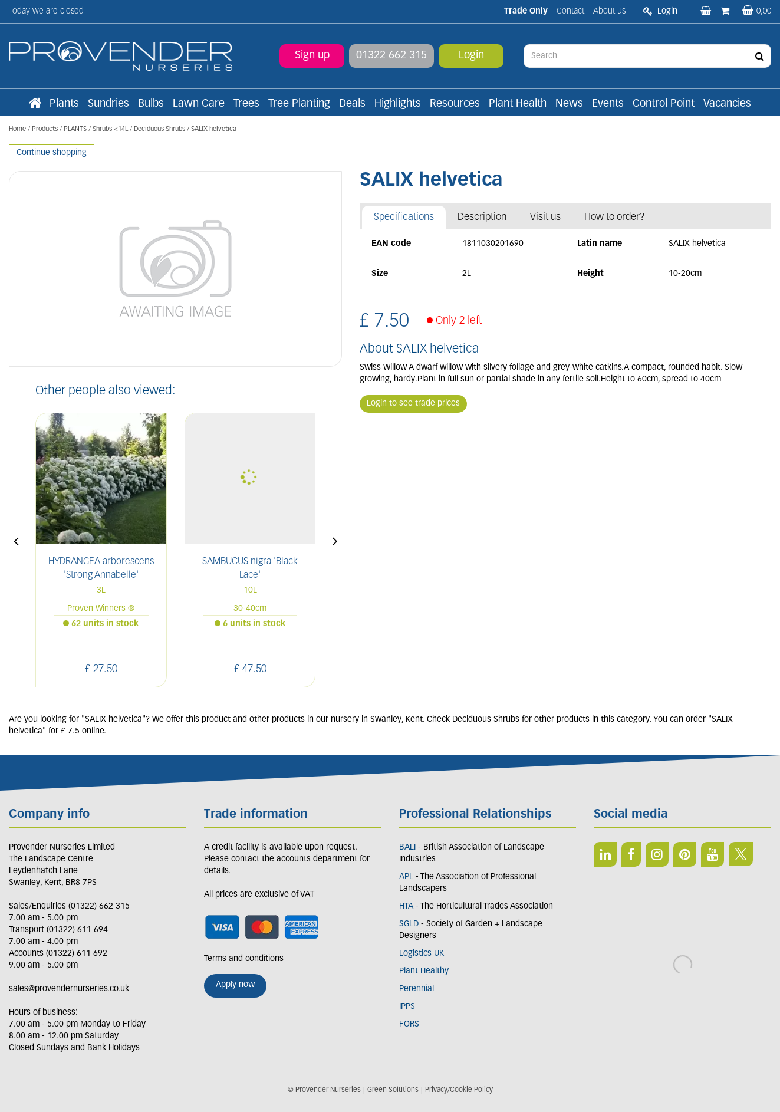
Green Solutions (393, 1090)
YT (712, 854)
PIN (684, 854)
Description (482, 217)
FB (631, 854)
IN (657, 854)
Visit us (545, 217)
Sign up (312, 55)
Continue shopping (52, 153)
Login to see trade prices (413, 403)
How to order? (614, 217)
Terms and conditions (244, 959)
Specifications (404, 217)
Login (471, 55)
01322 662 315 (391, 55)
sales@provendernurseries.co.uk (69, 989)
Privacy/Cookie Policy (459, 1090)
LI (605, 854)
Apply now (235, 985)
